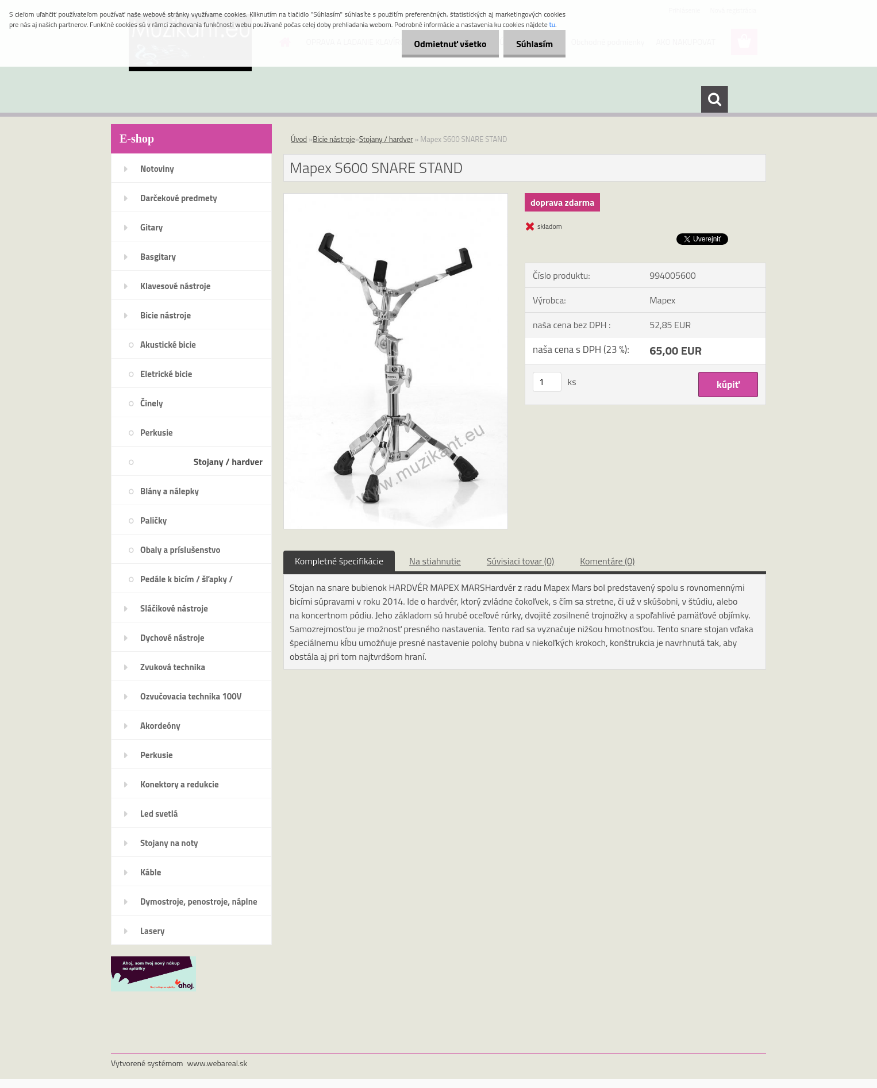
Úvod (299, 139)
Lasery (152, 930)
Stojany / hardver (228, 461)
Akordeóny (160, 725)
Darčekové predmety (178, 198)
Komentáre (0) (607, 561)
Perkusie (156, 432)
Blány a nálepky (169, 491)
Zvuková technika (172, 667)
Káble (150, 872)
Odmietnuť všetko (445, 44)
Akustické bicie (168, 344)
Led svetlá (159, 813)
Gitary (151, 227)
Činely (151, 403)
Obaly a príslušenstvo (180, 549)
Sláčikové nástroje (174, 608)
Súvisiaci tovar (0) (520, 561)
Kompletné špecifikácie (339, 561)
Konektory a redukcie (179, 784)
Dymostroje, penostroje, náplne (198, 901)
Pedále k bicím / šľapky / (186, 579)
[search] (714, 99)
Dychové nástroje (172, 637)
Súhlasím (532, 44)
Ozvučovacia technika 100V (191, 696)
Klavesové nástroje (175, 286)
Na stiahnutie (435, 561)
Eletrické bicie (166, 373)
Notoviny (157, 168)
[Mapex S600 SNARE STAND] (395, 198)
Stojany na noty (169, 842)
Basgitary (158, 256)
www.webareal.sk (217, 1063)
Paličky (153, 520)
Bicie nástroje (165, 315)
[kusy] (547, 382)
